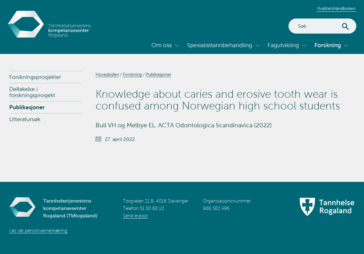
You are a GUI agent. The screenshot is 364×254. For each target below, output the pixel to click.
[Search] (322, 26)
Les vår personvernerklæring (38, 230)
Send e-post (135, 215)
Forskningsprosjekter (35, 77)
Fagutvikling (283, 45)
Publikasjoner (27, 107)
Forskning (327, 45)
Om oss (161, 45)
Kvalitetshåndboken (336, 8)
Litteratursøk (24, 119)
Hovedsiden (107, 74)
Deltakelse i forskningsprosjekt (32, 92)
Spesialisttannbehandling (219, 45)
